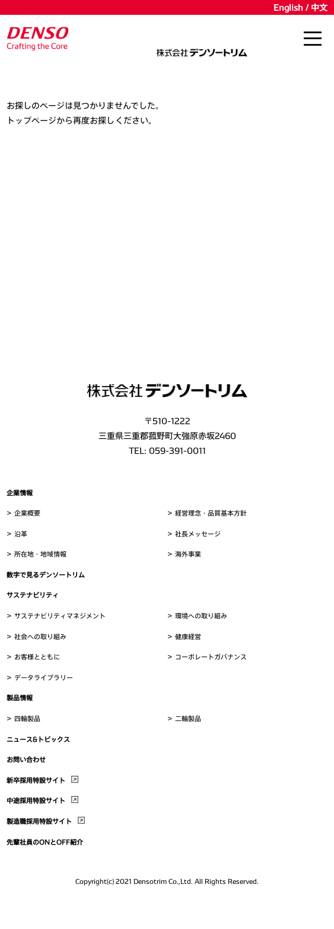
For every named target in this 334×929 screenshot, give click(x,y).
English (288, 7)
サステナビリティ (33, 594)
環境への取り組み (201, 615)
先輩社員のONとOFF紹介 (45, 842)
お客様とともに (37, 656)
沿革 (20, 533)
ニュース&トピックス (38, 739)
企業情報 (20, 492)
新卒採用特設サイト (36, 780)
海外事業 (188, 553)
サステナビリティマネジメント (60, 615)
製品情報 (20, 697)
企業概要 (27, 512)
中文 (319, 7)
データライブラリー (43, 677)
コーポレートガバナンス (211, 656)
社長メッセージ (198, 533)
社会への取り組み (40, 636)
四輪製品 (27, 718)
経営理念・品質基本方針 (211, 512)
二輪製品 (188, 718)
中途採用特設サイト (36, 800)
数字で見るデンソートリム (46, 574)
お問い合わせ (26, 759)
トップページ (31, 120)
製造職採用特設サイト (39, 821)
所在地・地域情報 (40, 553)
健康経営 (188, 636)
